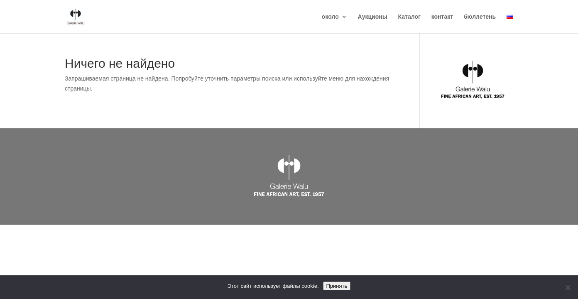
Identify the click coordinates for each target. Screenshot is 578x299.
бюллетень (480, 17)
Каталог (409, 17)
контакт (442, 17)
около (330, 17)
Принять (337, 286)
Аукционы (372, 17)
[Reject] (567, 287)
